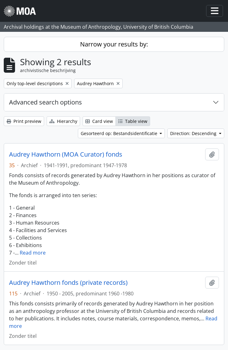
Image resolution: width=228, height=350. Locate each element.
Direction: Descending (194, 133)
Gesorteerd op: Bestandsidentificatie (120, 133)
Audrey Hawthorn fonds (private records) (68, 282)
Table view (132, 121)
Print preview (24, 121)
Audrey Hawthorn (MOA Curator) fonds (65, 154)
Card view (99, 121)
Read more (33, 252)
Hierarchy (63, 121)
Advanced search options (45, 102)
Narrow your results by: (114, 44)
